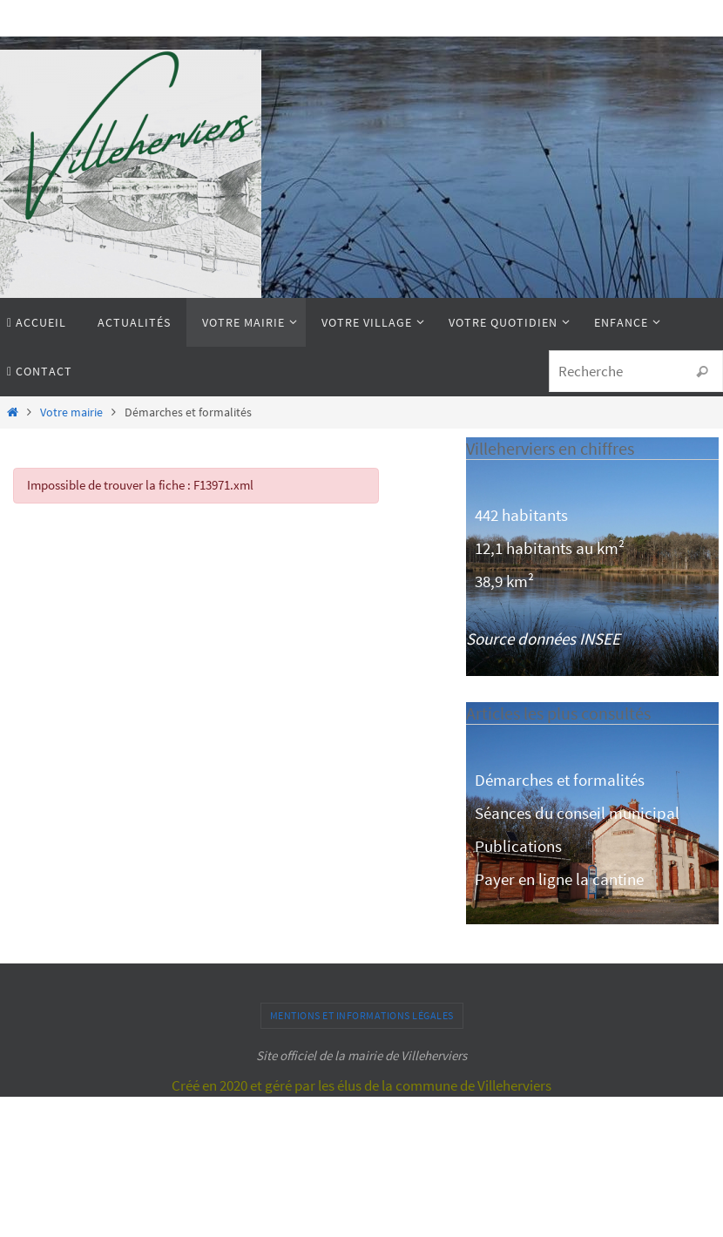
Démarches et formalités (560, 779)
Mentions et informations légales (362, 1015)
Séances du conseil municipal (577, 812)
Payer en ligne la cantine (559, 879)
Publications (518, 845)
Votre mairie (71, 412)
